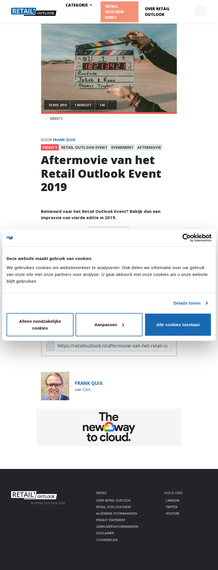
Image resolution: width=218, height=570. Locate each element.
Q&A (86, 389)
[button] (187, 11)
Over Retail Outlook (157, 11)
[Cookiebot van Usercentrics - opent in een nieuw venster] (186, 238)
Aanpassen (109, 324)
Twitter (171, 507)
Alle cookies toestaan (178, 324)
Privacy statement (110, 520)
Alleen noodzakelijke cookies (40, 324)
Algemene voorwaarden (116, 513)
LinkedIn (172, 500)
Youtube (172, 513)
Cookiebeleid (107, 540)
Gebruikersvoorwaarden (117, 527)
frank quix (64, 139)
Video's (56, 118)
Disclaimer (105, 533)
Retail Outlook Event (114, 12)
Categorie (77, 5)
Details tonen (186, 303)
